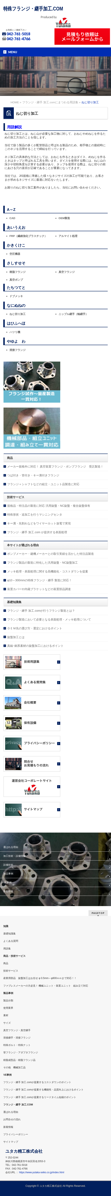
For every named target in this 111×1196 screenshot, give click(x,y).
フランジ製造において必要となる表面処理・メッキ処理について (49, 619)
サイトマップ (10, 1141)
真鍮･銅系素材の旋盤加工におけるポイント (35, 645)
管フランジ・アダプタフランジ (20, 1052)
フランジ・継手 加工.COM (18, 1104)
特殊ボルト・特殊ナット (17, 1045)
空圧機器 (14, 253)
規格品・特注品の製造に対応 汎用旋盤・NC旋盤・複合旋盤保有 (48, 505)
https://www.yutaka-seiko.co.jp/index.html (41, 1172)
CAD (12, 218)
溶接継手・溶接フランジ (17, 1037)
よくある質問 (10, 941)
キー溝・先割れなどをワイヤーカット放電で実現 (39, 523)
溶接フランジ (17, 350)
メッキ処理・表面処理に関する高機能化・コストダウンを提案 (47, 571)
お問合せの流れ (12, 1119)
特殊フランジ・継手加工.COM (33, 8)
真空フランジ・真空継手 (17, 1030)
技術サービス (10, 970)
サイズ (7, 1022)
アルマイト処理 (68, 236)
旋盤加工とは (16, 637)
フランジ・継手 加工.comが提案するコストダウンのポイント (37, 1082)
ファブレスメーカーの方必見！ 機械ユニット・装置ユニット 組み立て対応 (45, 985)
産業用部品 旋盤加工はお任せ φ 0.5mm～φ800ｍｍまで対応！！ (40, 978)
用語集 (7, 948)
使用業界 (8, 1007)
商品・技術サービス (14, 956)
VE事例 (7, 882)
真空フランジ (67, 271)
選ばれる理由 (10, 847)
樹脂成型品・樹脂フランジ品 (19, 1060)
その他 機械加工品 (14, 1067)
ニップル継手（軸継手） (73, 314)
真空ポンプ (16, 279)
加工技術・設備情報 (14, 856)
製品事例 (8, 873)
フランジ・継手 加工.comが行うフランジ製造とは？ (41, 610)
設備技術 (8, 864)
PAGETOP (98, 913)
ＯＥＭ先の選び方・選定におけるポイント (34, 628)
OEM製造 (64, 218)
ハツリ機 (14, 332)
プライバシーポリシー (15, 1134)
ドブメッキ (16, 296)
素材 (5, 1015)
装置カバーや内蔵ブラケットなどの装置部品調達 (39, 589)
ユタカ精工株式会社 (51, 1186)
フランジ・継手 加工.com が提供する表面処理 (37, 532)
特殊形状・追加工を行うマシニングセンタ (34, 514)
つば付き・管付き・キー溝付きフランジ (33, 475)
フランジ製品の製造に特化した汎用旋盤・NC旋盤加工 (42, 562)
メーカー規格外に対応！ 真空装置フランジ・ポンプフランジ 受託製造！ (55, 466)
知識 (5, 926)
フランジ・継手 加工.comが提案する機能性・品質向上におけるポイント (43, 1089)
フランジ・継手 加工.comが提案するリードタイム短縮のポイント (39, 1097)
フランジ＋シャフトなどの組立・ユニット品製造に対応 (43, 484)
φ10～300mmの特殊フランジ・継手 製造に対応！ (39, 580)
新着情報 (8, 891)
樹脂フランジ (17, 271)
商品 (5, 963)
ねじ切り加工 (17, 314)
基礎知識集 (9, 933)
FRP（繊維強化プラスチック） (28, 236)
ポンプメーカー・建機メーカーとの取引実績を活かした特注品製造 (50, 553)
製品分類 (8, 1000)
